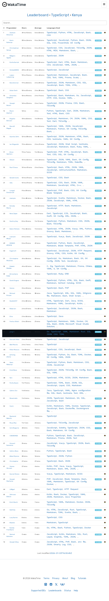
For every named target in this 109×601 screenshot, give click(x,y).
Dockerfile (70, 408)
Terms (46, 578)
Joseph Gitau (14, 542)
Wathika (12, 510)
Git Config (75, 43)
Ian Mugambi (14, 144)
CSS (49, 35)
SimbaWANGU (14, 70)
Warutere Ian (14, 83)
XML (67, 216)
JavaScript (79, 32)
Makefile (78, 162)
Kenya (77, 15)
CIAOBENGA (14, 435)
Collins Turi (13, 390)
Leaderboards (55, 590)
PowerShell (63, 43)
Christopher (14, 461)
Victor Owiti (14, 90)
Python (62, 32)
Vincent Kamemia (10, 444)
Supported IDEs (38, 590)
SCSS (49, 172)
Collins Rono (14, 451)
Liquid (61, 385)
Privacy (55, 578)
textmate (57, 139)
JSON (88, 40)
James (12, 288)
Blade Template (54, 193)
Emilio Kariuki (14, 62)
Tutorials (82, 578)
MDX (55, 50)
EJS (66, 213)
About (65, 578)
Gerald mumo (14, 178)
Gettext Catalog (66, 283)
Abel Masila (14, 344)
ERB (67, 274)
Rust (83, 331)
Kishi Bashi (14, 502)
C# (71, 118)
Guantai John (14, 136)
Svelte (62, 198)
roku (11, 183)
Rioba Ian (13, 308)
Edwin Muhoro (14, 229)
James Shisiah (10, 467)
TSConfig (80, 48)
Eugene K (13, 251)
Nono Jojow (13, 213)
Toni (11, 378)
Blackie (12, 522)
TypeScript (60, 15)
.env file (82, 542)
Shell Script (71, 144)
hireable (98, 32)
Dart (61, 62)
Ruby (79, 146)
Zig (51, 266)
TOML (67, 85)
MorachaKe (13, 398)
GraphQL (58, 537)
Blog (73, 578)
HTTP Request (85, 250)
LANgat (12, 489)
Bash (88, 32)
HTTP (49, 98)
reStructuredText (67, 170)
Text (54, 77)
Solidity (62, 427)
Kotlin (70, 253)
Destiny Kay (14, 221)
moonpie (13, 198)
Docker (62, 98)
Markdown (64, 50)
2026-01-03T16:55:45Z (61, 553)
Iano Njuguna (14, 428)
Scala (75, 77)
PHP (60, 152)
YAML (67, 65)
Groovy (50, 231)
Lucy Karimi (14, 517)
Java (49, 293)
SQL (48, 43)
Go (77, 95)
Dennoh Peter (14, 339)
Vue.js (75, 228)
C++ (79, 185)
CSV (49, 65)
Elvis (11, 316)
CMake (89, 266)
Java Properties (73, 497)
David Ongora (14, 280)
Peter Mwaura (14, 349)
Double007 (13, 301)
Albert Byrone (14, 456)
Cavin (12, 406)
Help (76, 590)
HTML (69, 32)
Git (82, 258)
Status (67, 590)
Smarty (57, 544)
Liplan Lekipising (10, 76)
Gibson (12, 160)
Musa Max (13, 423)
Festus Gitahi (14, 321)
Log (63, 544)
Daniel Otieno (14, 474)
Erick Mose (13, 370)
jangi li (12, 332)
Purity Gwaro (14, 383)
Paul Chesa (14, 167)
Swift (49, 216)
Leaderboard (37, 15)
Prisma (68, 77)
